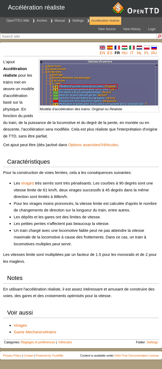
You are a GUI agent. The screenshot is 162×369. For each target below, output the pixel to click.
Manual (60, 20)
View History (131, 29)
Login (152, 29)
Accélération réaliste (105, 20)
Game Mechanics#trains (35, 332)
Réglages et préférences (38, 342)
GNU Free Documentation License (137, 355)
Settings (78, 20)
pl (146, 52)
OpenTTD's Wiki (17, 20)
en (102, 52)
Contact (28, 355)
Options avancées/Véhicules (93, 144)
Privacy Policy (12, 355)
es (109, 52)
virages (27, 183)
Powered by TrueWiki (49, 355)
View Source (107, 29)
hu (124, 52)
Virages (20, 325)
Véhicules (65, 342)
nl (139, 52)
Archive (42, 20)
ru (154, 52)
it (132, 52)
